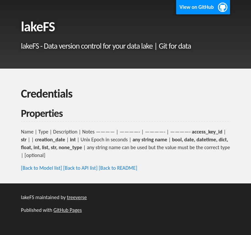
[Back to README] (118, 168)
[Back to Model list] (41, 168)
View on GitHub (196, 7)
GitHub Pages (68, 210)
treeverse (77, 197)
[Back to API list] (80, 168)
